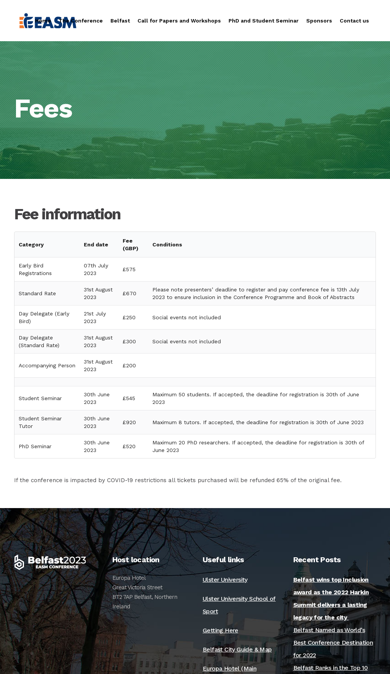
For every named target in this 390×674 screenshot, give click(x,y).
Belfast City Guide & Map (237, 649)
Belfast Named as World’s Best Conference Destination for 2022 (333, 642)
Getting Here (220, 630)
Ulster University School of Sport (239, 605)
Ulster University (225, 579)
